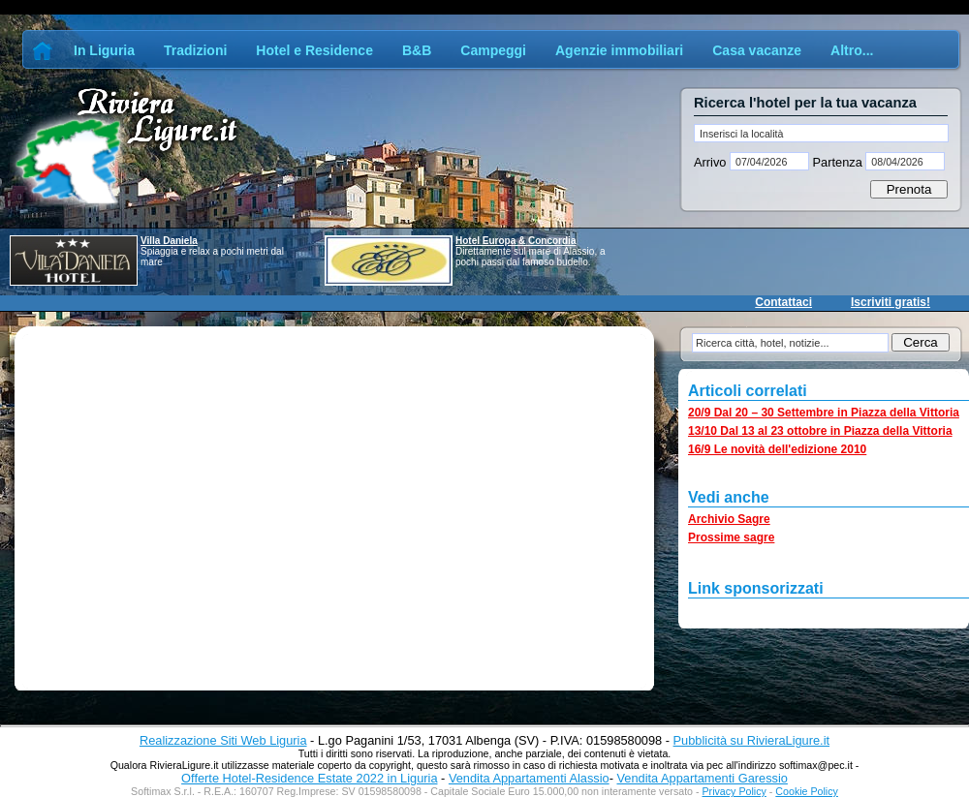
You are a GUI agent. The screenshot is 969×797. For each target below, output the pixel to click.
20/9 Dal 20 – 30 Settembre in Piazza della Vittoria (823, 412)
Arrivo (712, 162)
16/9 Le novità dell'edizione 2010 (777, 449)
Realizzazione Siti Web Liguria (223, 740)
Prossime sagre (731, 537)
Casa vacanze (756, 50)
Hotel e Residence (314, 50)
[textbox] (821, 133)
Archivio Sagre (729, 519)
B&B (416, 50)
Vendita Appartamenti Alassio (529, 778)
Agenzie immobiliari (619, 50)
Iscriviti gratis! (890, 302)
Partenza (837, 162)
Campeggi (493, 50)
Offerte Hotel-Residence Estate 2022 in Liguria (309, 778)
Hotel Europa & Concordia (515, 240)
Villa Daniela (169, 240)
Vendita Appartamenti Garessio (701, 778)
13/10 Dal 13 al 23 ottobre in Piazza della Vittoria (820, 431)
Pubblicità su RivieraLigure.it (751, 740)
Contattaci (783, 302)
